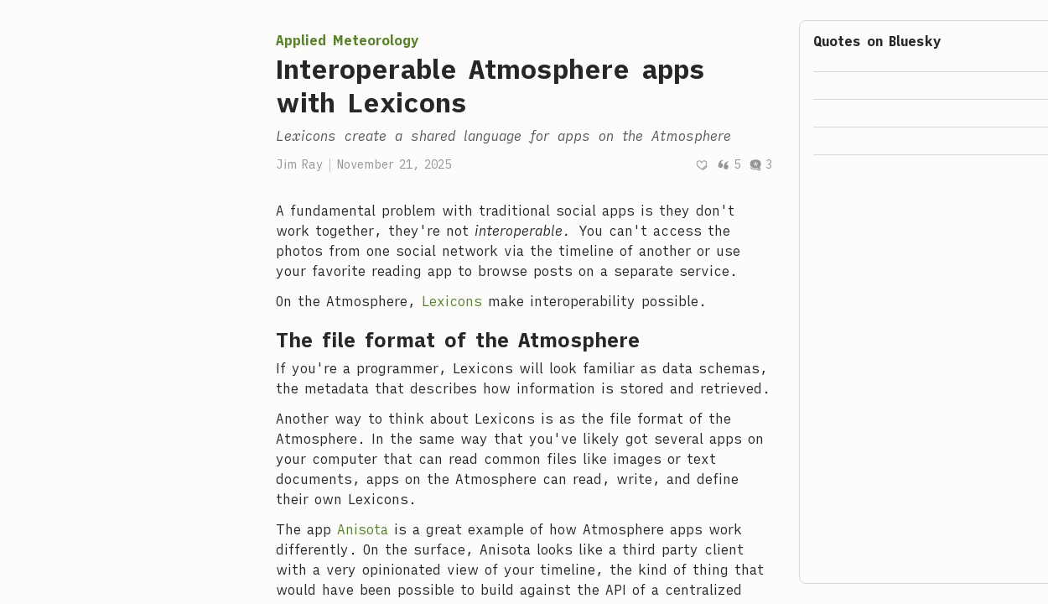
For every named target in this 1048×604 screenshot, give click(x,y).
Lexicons (452, 301)
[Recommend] (701, 165)
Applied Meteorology (347, 40)
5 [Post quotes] (728, 164)
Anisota (362, 529)
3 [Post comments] (760, 164)
